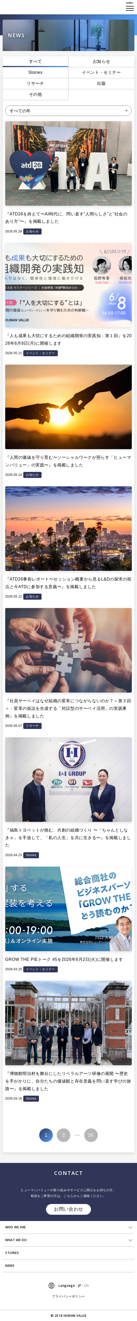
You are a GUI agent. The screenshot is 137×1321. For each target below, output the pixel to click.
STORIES (12, 1253)
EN (86, 1285)
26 (91, 1135)
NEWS (9, 1265)
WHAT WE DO (16, 1240)
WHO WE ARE (15, 1227)
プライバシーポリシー (68, 1296)
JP (79, 1285)
